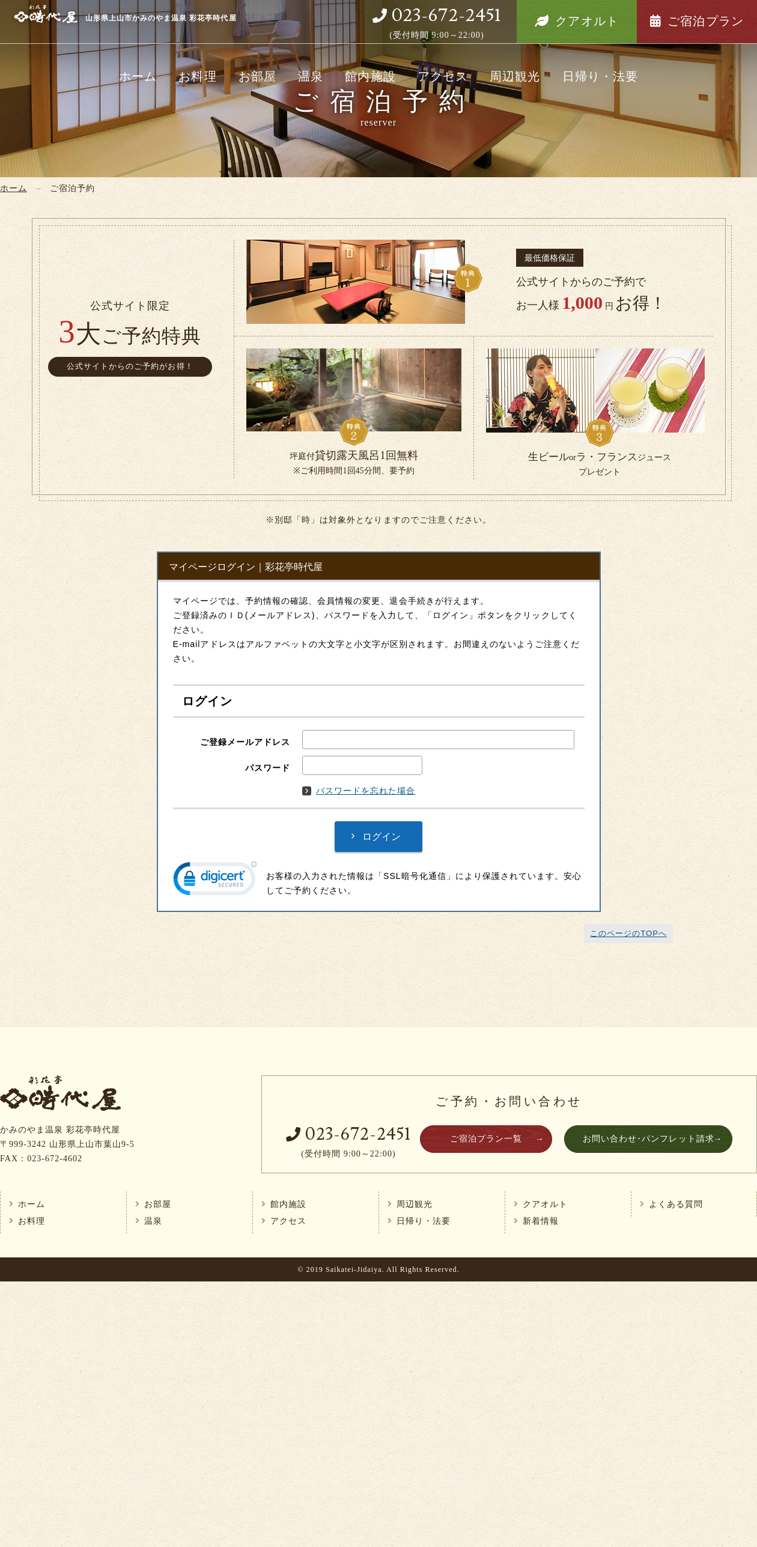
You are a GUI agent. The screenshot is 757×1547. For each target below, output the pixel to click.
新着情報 (541, 1221)
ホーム (138, 76)
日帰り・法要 (600, 76)
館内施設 (370, 76)
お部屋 (257, 76)
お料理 (197, 76)
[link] (215, 881)
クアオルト (586, 21)
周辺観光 (515, 76)
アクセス (443, 76)
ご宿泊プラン (705, 21)
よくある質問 (676, 1204)
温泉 (310, 76)
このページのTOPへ (628, 933)
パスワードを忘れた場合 (358, 790)
